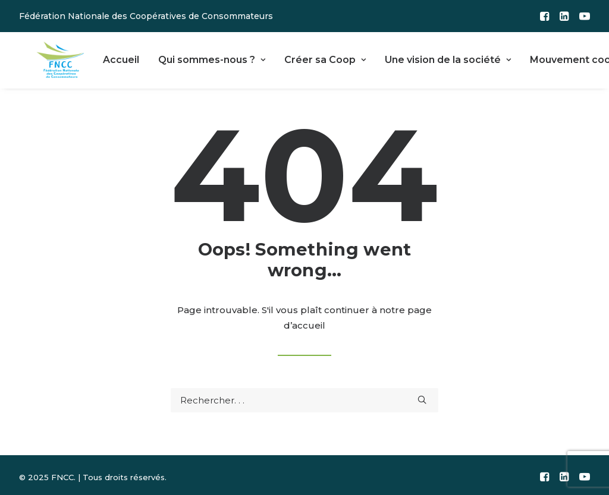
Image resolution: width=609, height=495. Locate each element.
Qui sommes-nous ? (184, 58)
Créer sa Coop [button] (298, 58)
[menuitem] (544, 16)
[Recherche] (304, 396)
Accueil (94, 58)
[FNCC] (47, 58)
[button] (544, 16)
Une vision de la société (421, 58)
